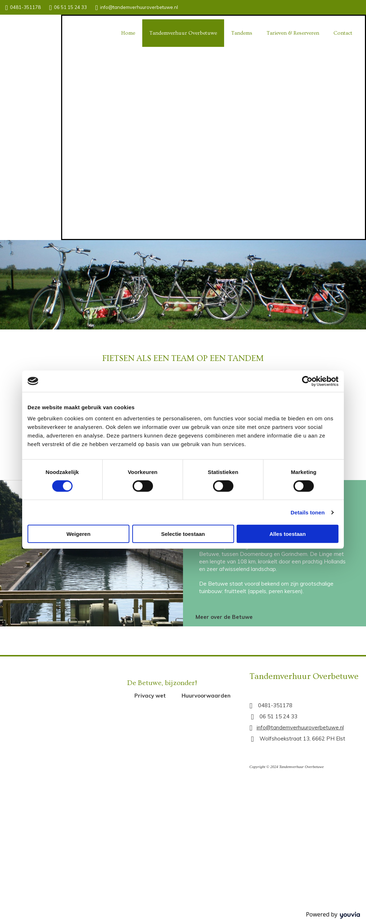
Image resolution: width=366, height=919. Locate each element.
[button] (224, 617)
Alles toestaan (287, 534)
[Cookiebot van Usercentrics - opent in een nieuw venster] (307, 381)
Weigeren (78, 534)
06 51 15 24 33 (70, 7)
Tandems (241, 33)
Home (128, 33)
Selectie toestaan (183, 534)
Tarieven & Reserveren (293, 33)
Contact (342, 33)
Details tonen (308, 512)
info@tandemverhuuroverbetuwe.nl (139, 7)
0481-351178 (25, 7)
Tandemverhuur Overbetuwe (183, 33)
